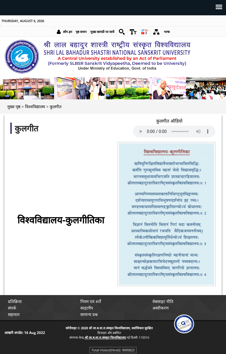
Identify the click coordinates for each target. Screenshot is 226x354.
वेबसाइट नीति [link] (163, 301)
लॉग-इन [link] (67, 31)
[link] (121, 32)
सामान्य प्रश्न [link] (89, 314)
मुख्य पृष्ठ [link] (13, 106)
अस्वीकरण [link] (161, 308)
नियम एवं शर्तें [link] (90, 301)
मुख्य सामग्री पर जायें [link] (102, 31)
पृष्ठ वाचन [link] (81, 31)
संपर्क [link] (12, 308)
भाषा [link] (167, 31)
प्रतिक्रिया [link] (15, 301)
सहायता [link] (14, 314)
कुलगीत (26, 128)
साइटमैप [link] (86, 308)
